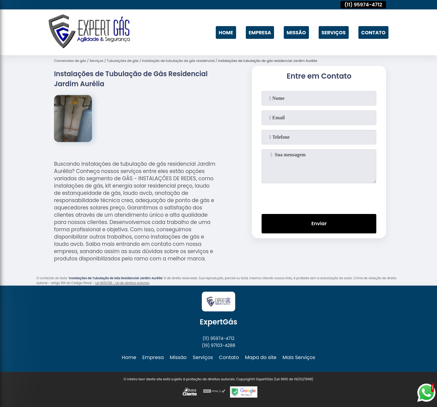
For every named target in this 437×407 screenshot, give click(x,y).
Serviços (333, 32)
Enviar (319, 223)
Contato (373, 32)
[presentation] (319, 197)
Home (225, 32)
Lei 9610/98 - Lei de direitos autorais (122, 283)
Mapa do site (260, 357)
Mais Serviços (299, 357)
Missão (296, 32)
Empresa (260, 32)
